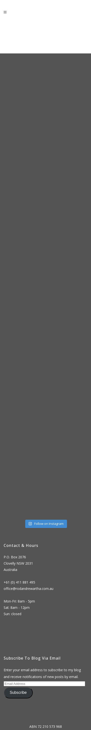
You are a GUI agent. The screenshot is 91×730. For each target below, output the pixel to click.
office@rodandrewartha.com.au (28, 588)
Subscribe (18, 692)
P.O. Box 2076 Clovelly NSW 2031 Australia (18, 563)
